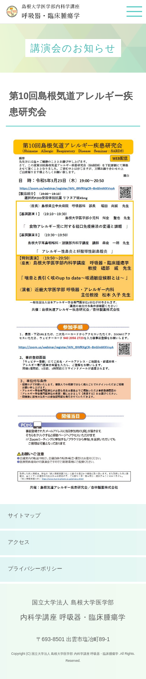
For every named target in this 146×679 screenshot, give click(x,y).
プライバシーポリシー (35, 568)
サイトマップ (24, 515)
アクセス (19, 542)
